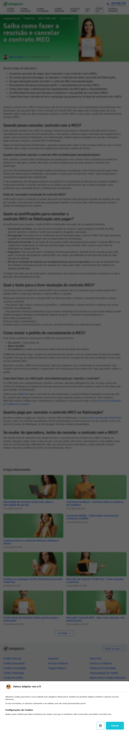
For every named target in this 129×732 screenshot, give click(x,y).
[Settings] (100, 725)
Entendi (115, 725)
